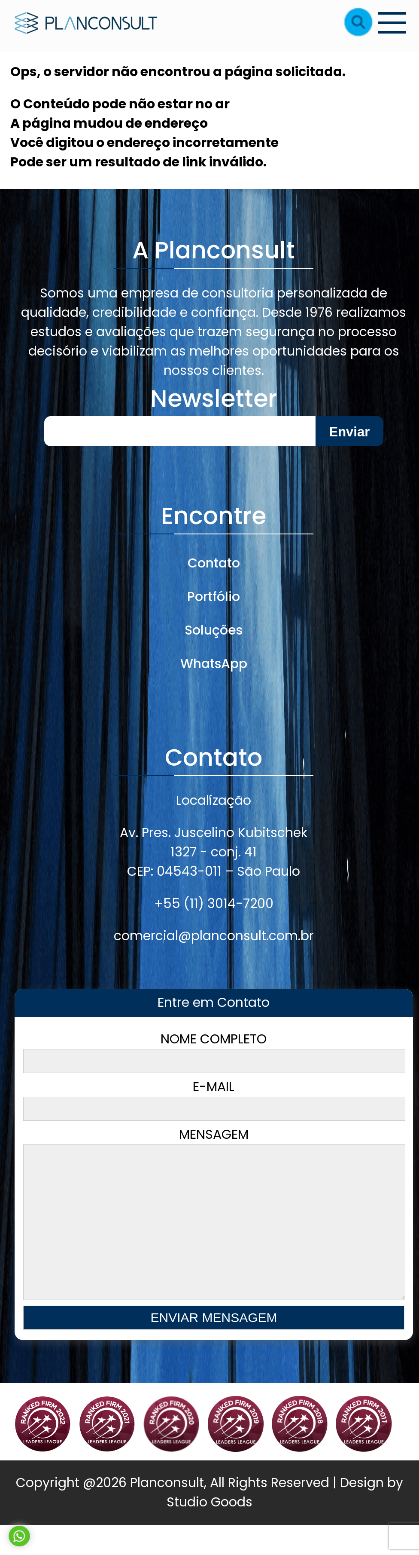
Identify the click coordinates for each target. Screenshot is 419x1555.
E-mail (213, 1099)
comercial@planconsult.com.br (214, 936)
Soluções (214, 630)
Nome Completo (213, 1051)
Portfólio (213, 597)
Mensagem (213, 1231)
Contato (214, 563)
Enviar (349, 431)
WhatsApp (213, 664)
